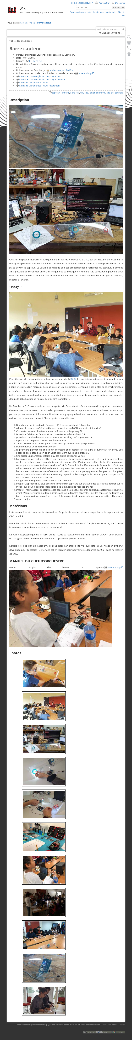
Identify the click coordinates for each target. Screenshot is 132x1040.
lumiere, (65, 92)
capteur (56, 92)
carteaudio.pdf (86, 73)
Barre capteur (44, 22)
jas (108, 92)
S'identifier (120, 3)
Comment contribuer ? (82, 2)
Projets (32, 22)
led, (87, 92)
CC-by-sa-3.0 (35, 60)
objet (92, 92)
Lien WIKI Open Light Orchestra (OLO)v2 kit (42, 79)
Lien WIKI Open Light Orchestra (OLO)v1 (40, 76)
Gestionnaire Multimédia (104, 12)
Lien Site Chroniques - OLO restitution (39, 85)
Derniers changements (80, 12)
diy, (82, 92)
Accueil (23, 22)
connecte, (101, 92)
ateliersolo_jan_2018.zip (62, 70)
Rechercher (118, 7)
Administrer (104, 3)
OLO (73, 379)
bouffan (119, 92)
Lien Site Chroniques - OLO (33, 82)
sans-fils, (74, 92)
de (112, 92)
